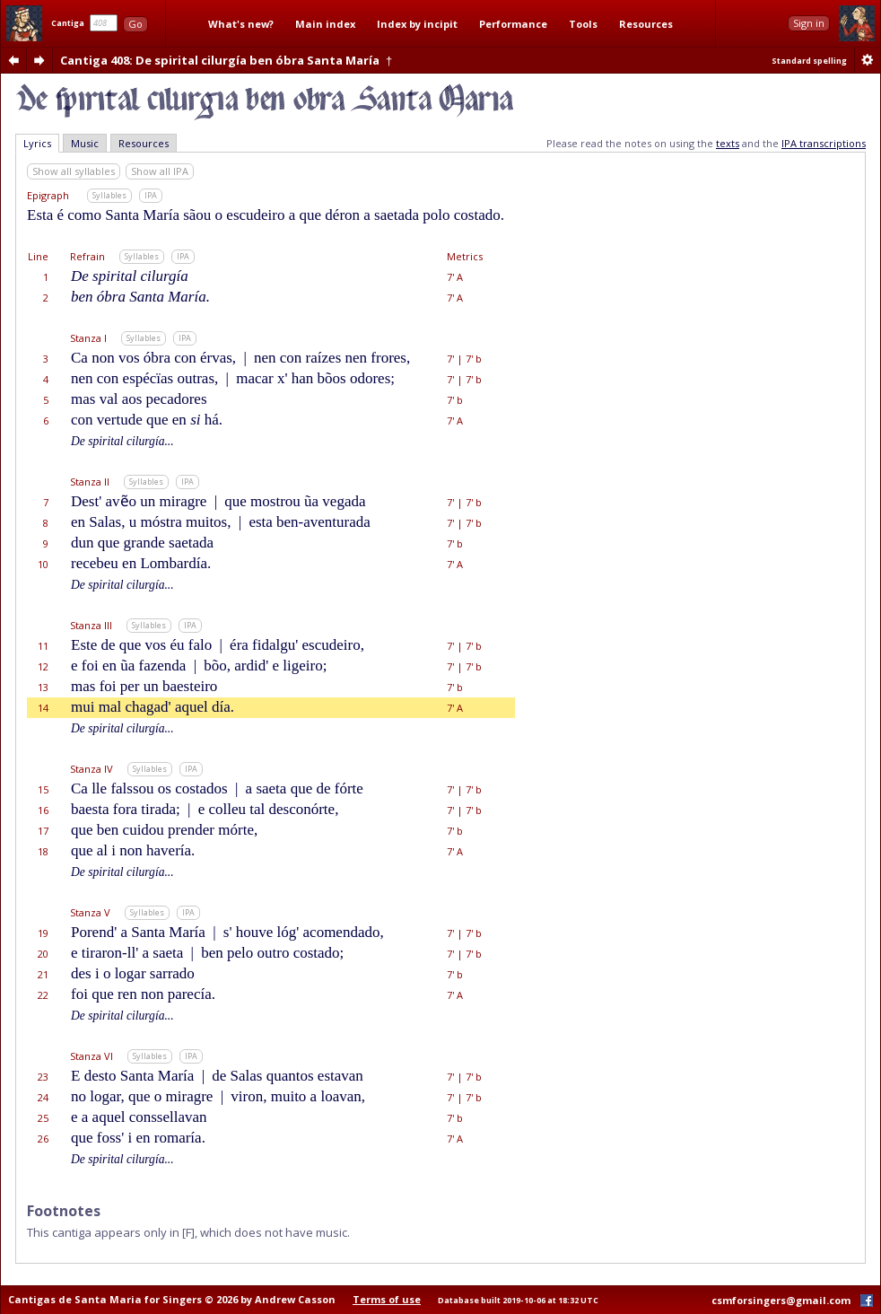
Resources (646, 24)
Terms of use (387, 1299)
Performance (513, 24)
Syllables (109, 195)
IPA (150, 195)
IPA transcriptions (823, 143)
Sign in (808, 23)
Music (85, 143)
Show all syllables (73, 171)
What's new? (241, 24)
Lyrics (37, 143)
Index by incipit (417, 24)
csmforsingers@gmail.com (780, 1300)
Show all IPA (159, 171)
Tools (583, 24)
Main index (325, 24)
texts (727, 143)
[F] (188, 1232)
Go (135, 24)
